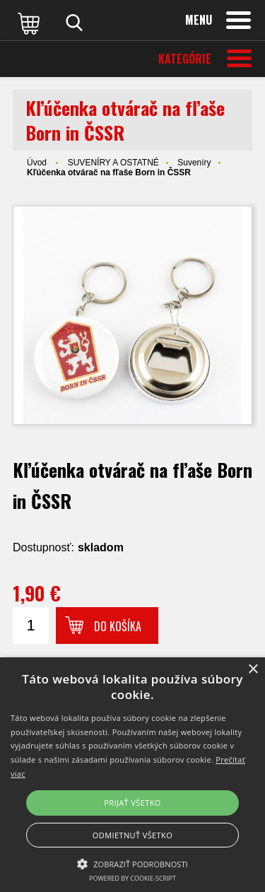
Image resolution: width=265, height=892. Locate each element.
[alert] (132, 774)
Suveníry (194, 163)
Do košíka (117, 626)
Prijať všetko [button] (132, 802)
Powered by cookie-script (132, 878)
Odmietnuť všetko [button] (132, 835)
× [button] (252, 669)
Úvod (37, 163)
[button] (132, 863)
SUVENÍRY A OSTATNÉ (113, 163)
